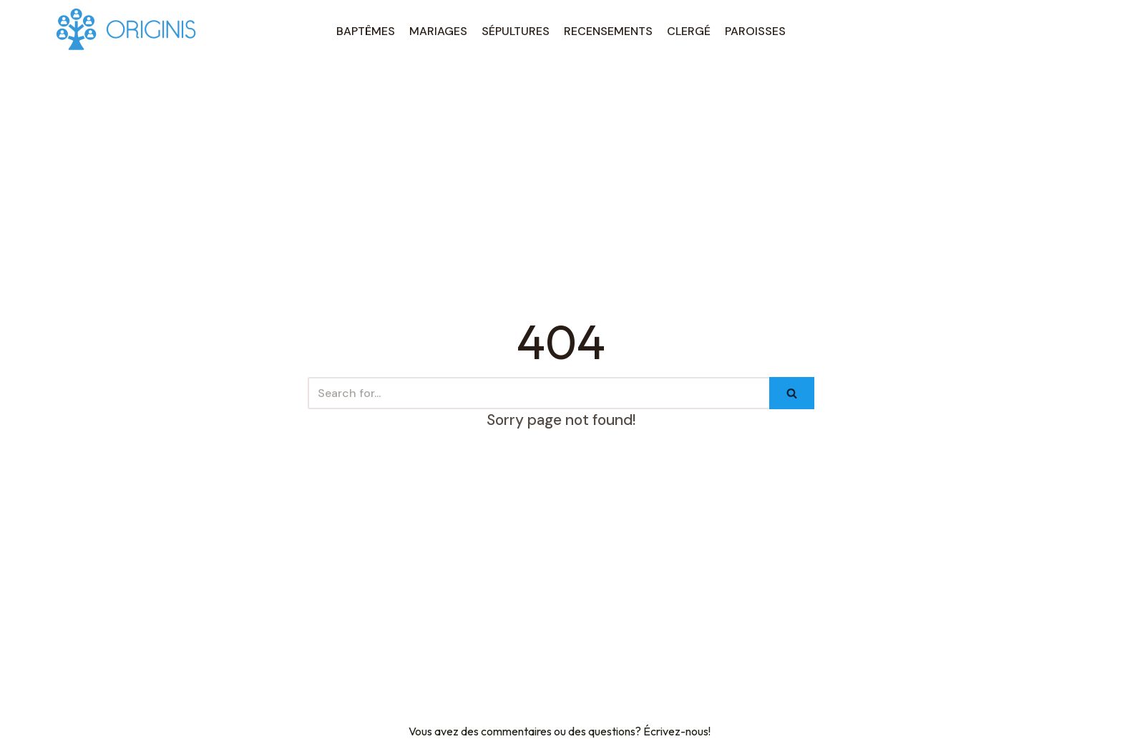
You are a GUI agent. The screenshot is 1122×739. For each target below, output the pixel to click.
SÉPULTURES (516, 31)
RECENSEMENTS (608, 31)
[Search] (538, 393)
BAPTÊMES (365, 31)
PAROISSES (755, 31)
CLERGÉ (689, 31)
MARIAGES (438, 31)
